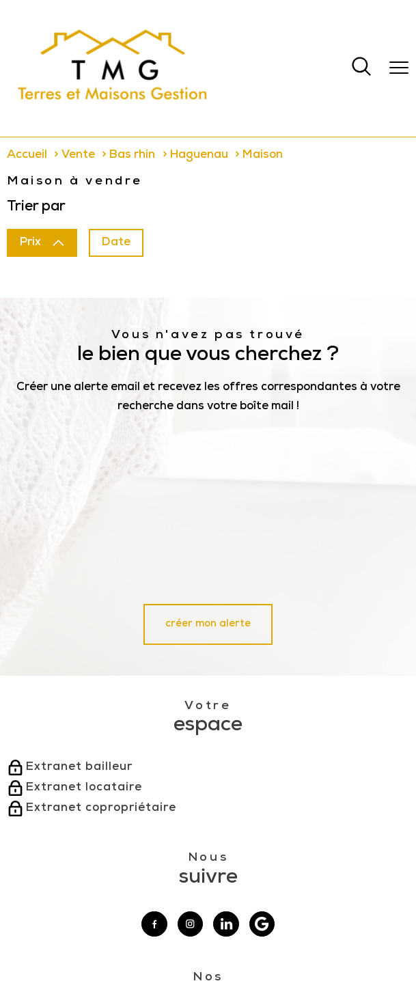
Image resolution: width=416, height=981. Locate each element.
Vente (78, 155)
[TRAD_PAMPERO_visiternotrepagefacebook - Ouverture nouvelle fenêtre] (154, 758)
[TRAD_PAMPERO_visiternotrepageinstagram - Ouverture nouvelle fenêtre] (191, 758)
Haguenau (199, 155)
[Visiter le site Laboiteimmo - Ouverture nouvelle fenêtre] (208, 961)
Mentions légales (159, 936)
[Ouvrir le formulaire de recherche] (361, 68)
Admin (203, 936)
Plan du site (107, 936)
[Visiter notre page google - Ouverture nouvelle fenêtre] (262, 758)
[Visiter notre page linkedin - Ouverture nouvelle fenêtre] (226, 758)
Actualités (237, 936)
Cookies (369, 936)
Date (116, 243)
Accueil (27, 155)
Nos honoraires (58, 936)
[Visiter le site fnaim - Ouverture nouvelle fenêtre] (233, 884)
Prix (42, 243)
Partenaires (278, 936)
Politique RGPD (326, 936)
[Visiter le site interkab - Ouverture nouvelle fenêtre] (175, 883)
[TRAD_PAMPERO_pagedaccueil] (113, 107)
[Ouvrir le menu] (399, 68)
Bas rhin (132, 155)
